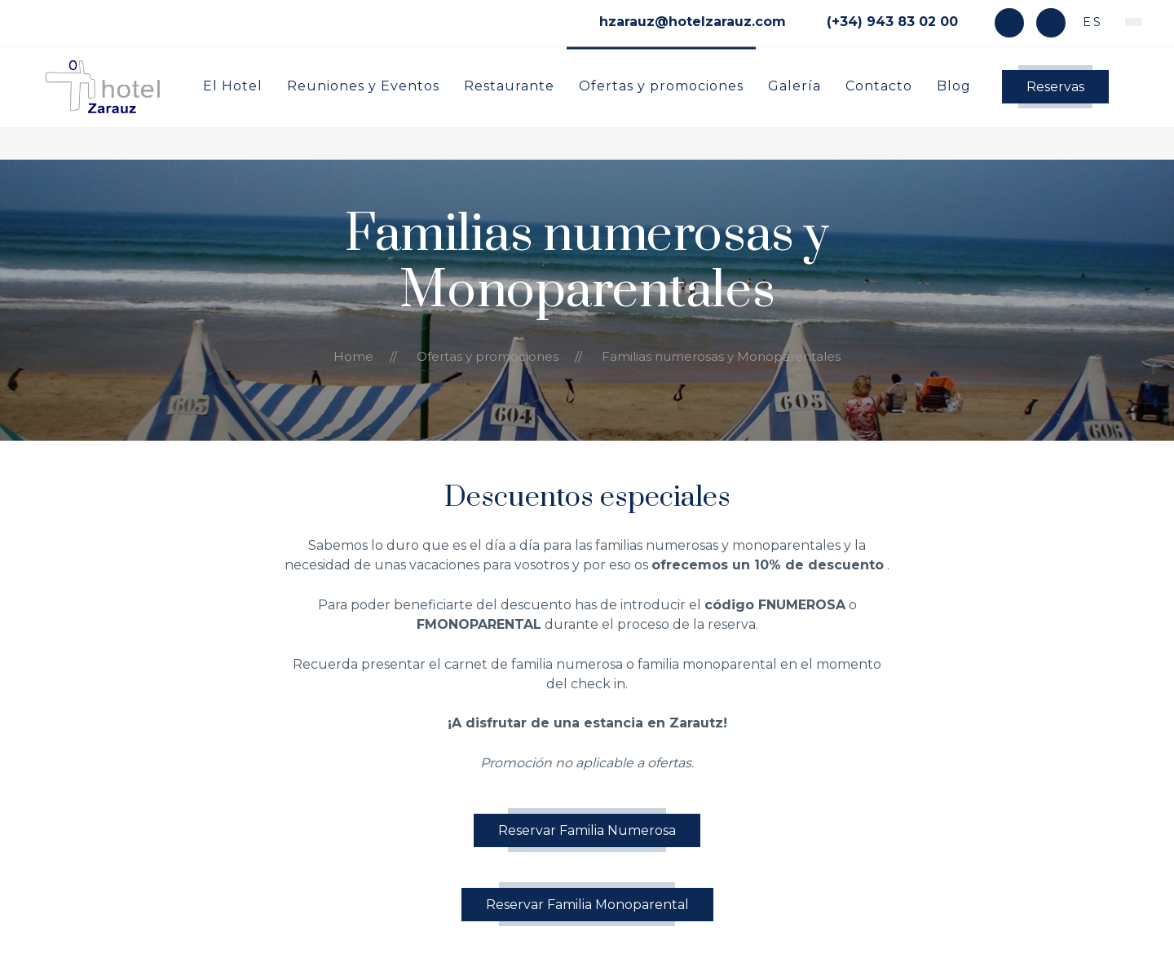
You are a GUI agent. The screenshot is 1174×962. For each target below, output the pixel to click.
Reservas (1055, 86)
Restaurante (509, 85)
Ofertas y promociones (661, 85)
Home (353, 356)
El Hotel (233, 85)
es (1090, 22)
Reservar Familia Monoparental (587, 904)
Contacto (878, 85)
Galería (794, 85)
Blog (954, 85)
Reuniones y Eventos (363, 85)
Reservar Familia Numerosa (587, 830)
